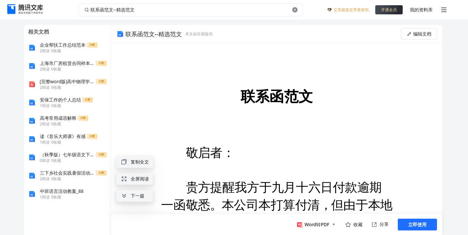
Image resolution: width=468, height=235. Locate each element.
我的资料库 (421, 10)
